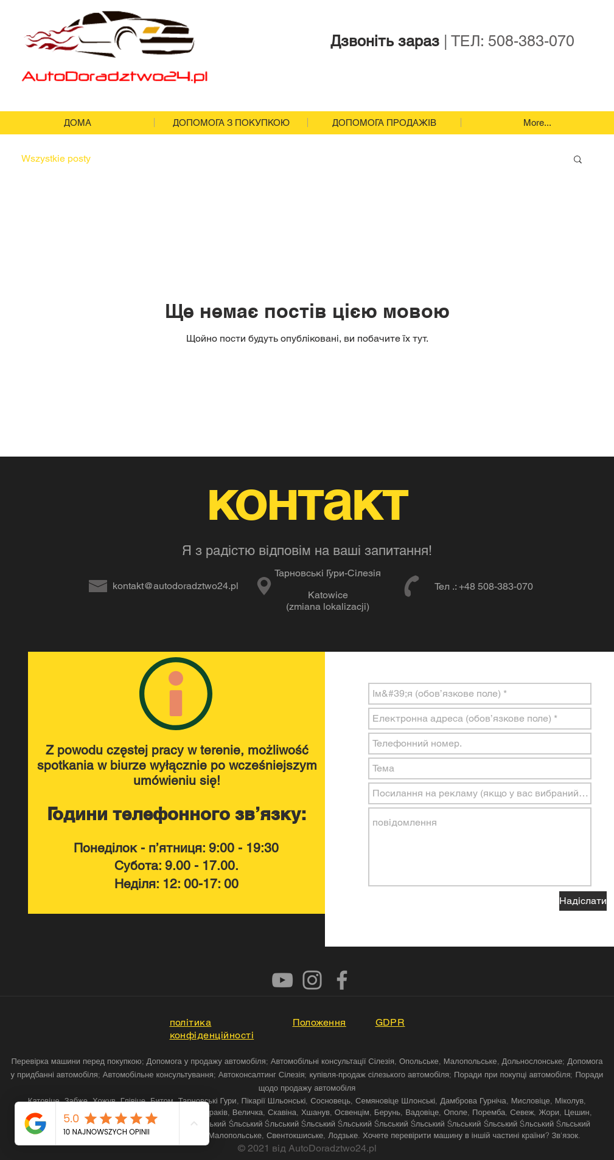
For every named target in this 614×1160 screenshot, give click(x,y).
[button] (578, 160)
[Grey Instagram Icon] (312, 980)
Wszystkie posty (56, 158)
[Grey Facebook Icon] (342, 980)
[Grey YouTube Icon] (282, 980)
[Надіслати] (583, 901)
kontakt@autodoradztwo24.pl (176, 586)
